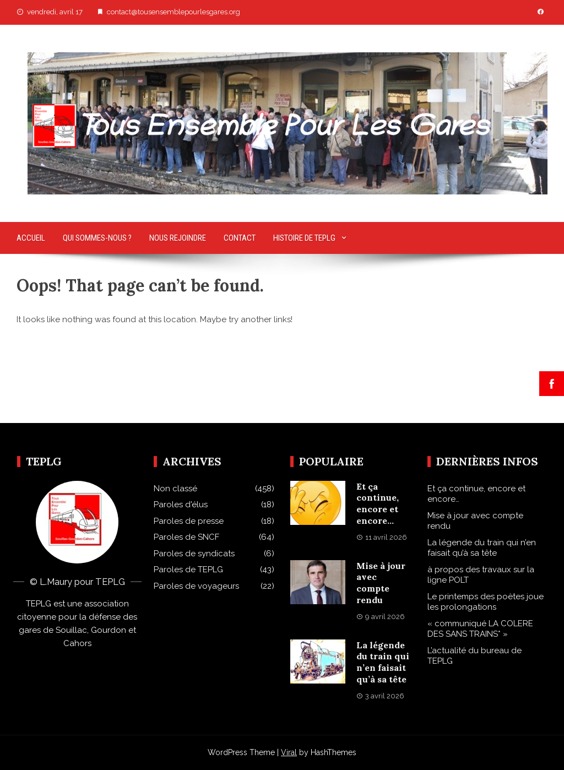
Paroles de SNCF (186, 537)
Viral (289, 752)
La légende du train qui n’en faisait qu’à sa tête (382, 662)
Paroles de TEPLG (188, 569)
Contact (240, 238)
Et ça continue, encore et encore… (377, 503)
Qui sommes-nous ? (97, 238)
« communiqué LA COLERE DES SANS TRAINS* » (480, 629)
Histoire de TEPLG (304, 238)
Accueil (31, 238)
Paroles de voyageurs (196, 586)
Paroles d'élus (181, 504)
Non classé (175, 489)
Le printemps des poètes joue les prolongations (485, 602)
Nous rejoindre (177, 238)
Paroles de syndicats (194, 553)
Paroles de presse (189, 521)
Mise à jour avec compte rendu (380, 582)
